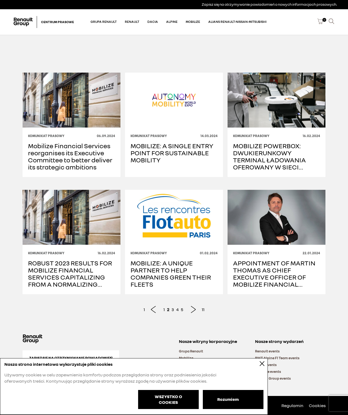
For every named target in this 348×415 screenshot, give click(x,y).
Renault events (267, 351)
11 (203, 309)
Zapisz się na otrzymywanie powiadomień (71, 357)
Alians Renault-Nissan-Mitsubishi (237, 22)
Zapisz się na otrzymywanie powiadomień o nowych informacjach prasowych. (269, 4)
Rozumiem (228, 399)
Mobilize (193, 22)
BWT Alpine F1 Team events (277, 358)
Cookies (317, 405)
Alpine (172, 22)
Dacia (152, 22)
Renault (132, 22)
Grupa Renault (104, 22)
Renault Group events (273, 378)
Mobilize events (268, 371)
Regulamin (292, 405)
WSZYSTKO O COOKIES (168, 399)
